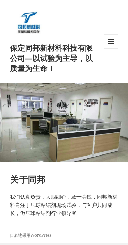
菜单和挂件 (111, 48)
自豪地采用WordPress (30, 235)
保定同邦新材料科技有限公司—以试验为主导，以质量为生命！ (51, 58)
